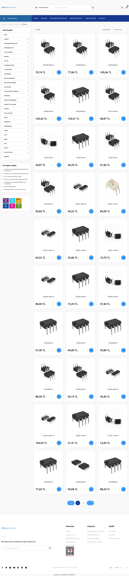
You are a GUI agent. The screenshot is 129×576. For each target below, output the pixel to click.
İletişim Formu (70, 535)
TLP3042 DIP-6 (113, 65)
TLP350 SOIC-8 (81, 482)
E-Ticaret (61, 574)
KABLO (5, 117)
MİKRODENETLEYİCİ (9, 47)
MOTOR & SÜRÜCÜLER (9, 78)
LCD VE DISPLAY (8, 69)
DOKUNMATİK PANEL (9, 65)
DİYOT (5, 135)
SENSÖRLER (7, 95)
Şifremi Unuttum (114, 538)
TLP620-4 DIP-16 (48, 297)
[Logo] (8, 7)
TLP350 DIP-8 (112, 482)
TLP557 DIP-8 (80, 343)
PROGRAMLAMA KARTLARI (10, 43)
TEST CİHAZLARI (8, 113)
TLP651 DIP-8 (80, 158)
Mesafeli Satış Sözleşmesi (96, 531)
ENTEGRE (6, 56)
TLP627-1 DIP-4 (113, 204)
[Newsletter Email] (26, 548)
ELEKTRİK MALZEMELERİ (10, 82)
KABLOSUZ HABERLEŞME (10, 100)
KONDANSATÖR (8, 126)
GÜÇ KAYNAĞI (7, 87)
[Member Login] (122, 7)
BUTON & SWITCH (8, 152)
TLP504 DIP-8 (48, 482)
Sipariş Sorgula (71, 542)
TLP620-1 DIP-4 (113, 297)
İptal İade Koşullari (93, 538)
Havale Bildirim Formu (73, 538)
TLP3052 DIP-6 (80, 65)
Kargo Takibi (70, 545)
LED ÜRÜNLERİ (7, 74)
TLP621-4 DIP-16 (48, 250)
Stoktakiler (38, 29)
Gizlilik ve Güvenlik (93, 535)
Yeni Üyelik (112, 531)
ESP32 (5, 34)
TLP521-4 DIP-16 (48, 436)
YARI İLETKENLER (8, 52)
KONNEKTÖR (7, 121)
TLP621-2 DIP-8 (81, 250)
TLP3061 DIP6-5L (48, 65)
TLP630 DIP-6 (48, 204)
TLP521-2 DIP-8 (81, 436)
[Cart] (127, 7)
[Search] (74, 7)
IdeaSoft (56, 574)
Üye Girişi (112, 535)
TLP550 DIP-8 (112, 343)
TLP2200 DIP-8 (80, 111)
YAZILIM (6, 61)
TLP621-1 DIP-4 (113, 250)
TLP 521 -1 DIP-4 (112, 436)
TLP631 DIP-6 (112, 158)
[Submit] (49, 548)
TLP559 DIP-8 (48, 343)
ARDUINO (6, 39)
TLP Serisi (24, 24)
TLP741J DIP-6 (113, 111)
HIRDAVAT (6, 156)
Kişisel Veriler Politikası (95, 542)
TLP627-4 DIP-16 (80, 204)
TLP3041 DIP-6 (48, 111)
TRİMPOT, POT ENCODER (10, 104)
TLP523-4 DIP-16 (112, 389)
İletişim (68, 531)
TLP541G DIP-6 (81, 389)
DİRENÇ (6, 130)
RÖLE (5, 143)
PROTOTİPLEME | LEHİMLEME (11, 91)
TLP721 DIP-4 (48, 158)
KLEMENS (6, 108)
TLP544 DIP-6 (48, 389)
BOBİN (5, 139)
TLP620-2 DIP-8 (81, 297)
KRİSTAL (6, 148)
